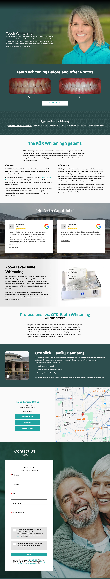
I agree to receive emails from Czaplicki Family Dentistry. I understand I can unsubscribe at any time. (29, 545)
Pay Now (53, 6)
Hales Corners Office (27, 401)
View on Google (13, 248)
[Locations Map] (82, 414)
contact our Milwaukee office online (73, 377)
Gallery (62, 6)
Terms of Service (30, 563)
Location (83, 6)
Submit (29, 554)
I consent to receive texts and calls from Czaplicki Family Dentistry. (31, 533)
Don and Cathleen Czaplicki (20, 125)
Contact (92, 6)
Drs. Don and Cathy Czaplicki (63, 360)
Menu (101, 6)
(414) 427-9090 (94, 377)
